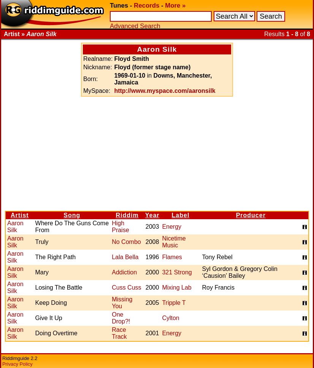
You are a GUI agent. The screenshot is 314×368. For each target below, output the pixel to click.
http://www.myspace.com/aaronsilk (164, 91)
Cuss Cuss (126, 287)
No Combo (126, 242)
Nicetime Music (174, 242)
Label (181, 215)
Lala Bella (125, 257)
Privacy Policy (17, 364)
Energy (171, 226)
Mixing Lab (176, 287)
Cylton (170, 318)
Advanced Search (135, 26)
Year (152, 215)
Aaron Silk (15, 226)
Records (146, 5)
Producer (251, 215)
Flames (172, 257)
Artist (20, 215)
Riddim (127, 215)
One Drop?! (121, 318)
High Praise (120, 226)
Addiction (124, 272)
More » (175, 5)
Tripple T (174, 302)
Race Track (119, 333)
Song (71, 215)
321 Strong (177, 272)
